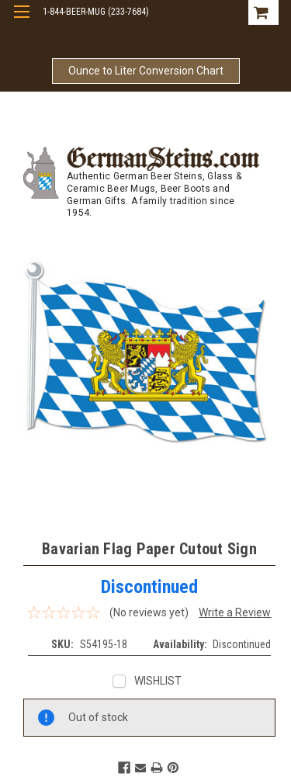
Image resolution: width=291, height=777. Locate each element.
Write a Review (235, 612)
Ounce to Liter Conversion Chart (145, 70)
